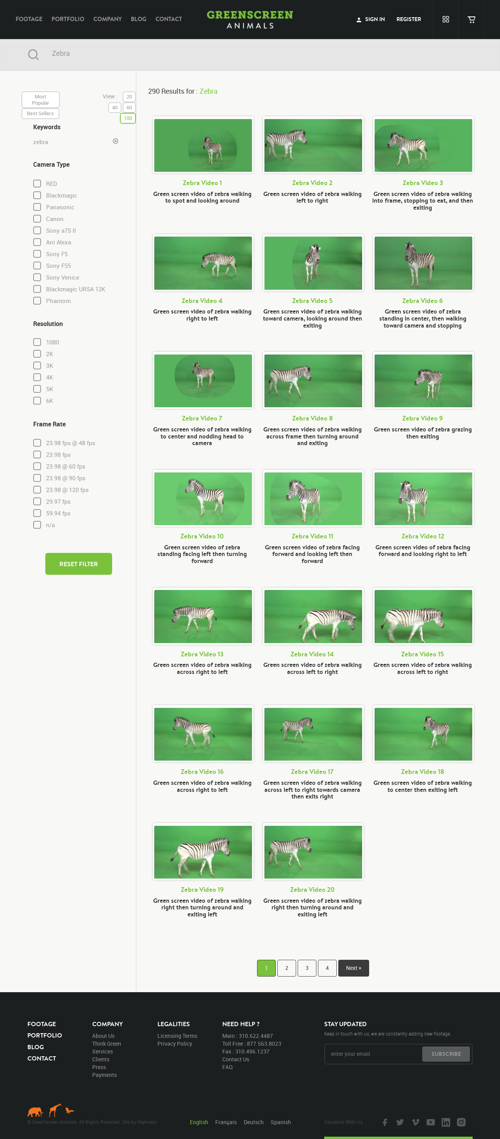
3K (49, 365)
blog (138, 19)
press (99, 1067)
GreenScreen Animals (250, 19)
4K (49, 377)
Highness (147, 1122)
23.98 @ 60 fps (66, 466)
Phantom (58, 301)
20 (129, 96)
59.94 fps (58, 513)
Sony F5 (57, 254)
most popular (40, 99)
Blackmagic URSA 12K (75, 289)
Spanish (281, 1122)
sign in (370, 19)
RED (51, 183)
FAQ (227, 1067)
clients (100, 1059)
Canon (55, 219)
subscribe (446, 1054)
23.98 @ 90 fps (66, 478)
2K (49, 354)
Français (226, 1122)
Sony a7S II (61, 230)
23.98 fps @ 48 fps (70, 443)
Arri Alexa (58, 242)
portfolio (68, 19)
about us (103, 1035)
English (199, 1122)
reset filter (78, 564)
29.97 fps (58, 501)
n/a (50, 525)
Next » (353, 967)
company (107, 19)
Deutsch (254, 1122)
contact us (235, 1059)
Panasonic (60, 207)
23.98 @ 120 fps (67, 490)
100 (128, 117)
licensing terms (177, 1035)
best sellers (40, 113)
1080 (52, 342)
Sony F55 (58, 265)
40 (115, 107)
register (408, 19)
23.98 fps (58, 454)
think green (106, 1043)
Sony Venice (62, 277)
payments (104, 1074)
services (102, 1051)
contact (168, 19)
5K (49, 389)
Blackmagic (61, 195)
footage (29, 19)
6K (49, 401)
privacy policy (174, 1043)
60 (129, 107)
